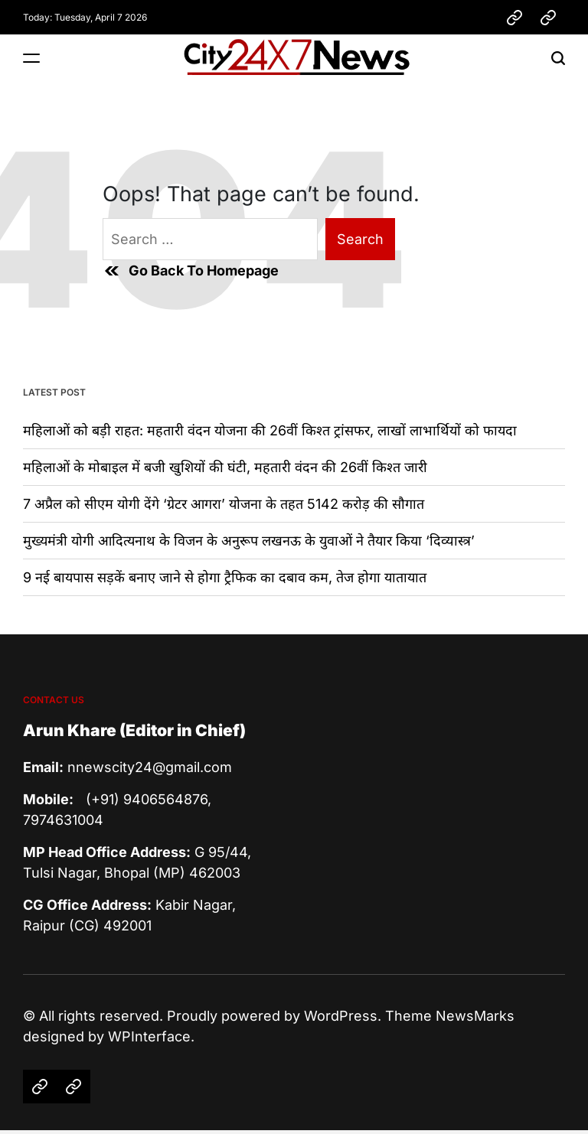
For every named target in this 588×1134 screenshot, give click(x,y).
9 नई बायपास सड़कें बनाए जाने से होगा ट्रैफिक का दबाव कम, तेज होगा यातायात (224, 577)
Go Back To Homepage (191, 271)
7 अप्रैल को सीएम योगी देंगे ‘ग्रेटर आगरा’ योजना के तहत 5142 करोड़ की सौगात (223, 504)
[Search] (558, 58)
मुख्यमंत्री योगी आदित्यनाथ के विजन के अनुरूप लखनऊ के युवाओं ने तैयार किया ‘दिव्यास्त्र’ (249, 541)
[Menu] (31, 58)
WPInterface (149, 1036)
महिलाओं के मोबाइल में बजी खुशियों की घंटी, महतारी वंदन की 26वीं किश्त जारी (225, 467)
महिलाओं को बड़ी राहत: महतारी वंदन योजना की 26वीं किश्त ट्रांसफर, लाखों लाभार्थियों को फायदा (270, 430)
